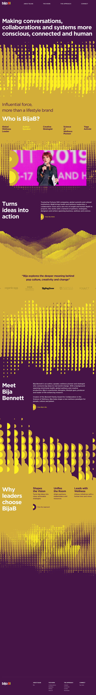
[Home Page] (6, 3)
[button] (0, 288)
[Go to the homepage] (6, 683)
